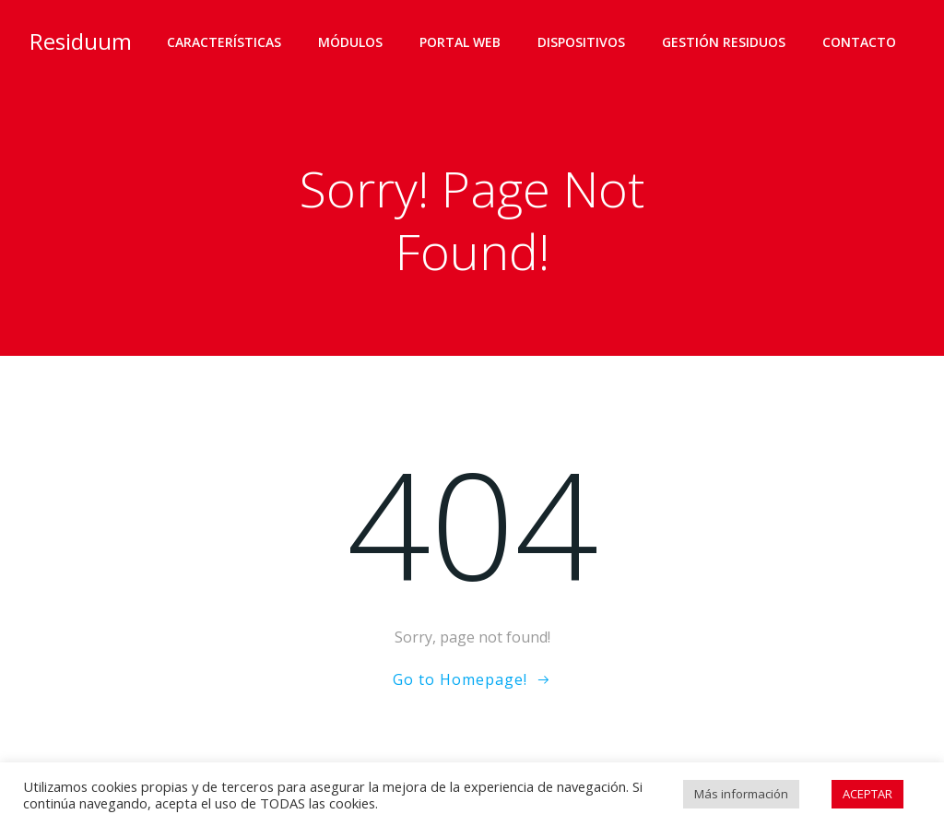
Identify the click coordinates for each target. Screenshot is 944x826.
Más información (741, 793)
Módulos (350, 42)
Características (224, 42)
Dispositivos (581, 42)
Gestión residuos (723, 42)
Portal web (460, 42)
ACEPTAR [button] (867, 793)
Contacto (859, 42)
